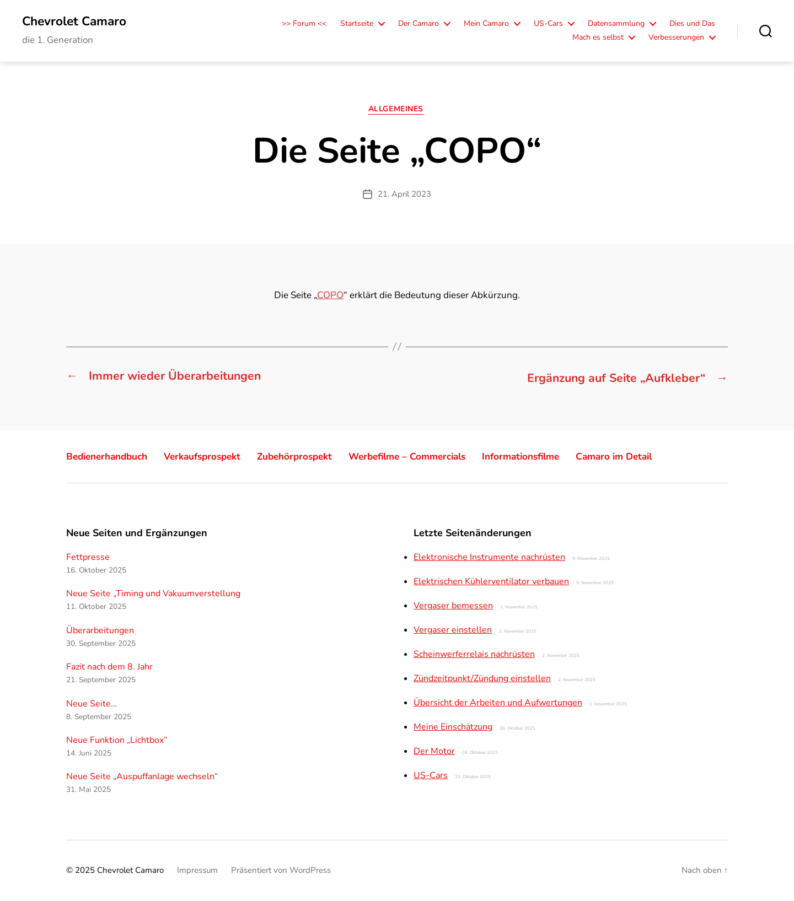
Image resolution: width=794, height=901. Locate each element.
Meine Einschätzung (453, 728)
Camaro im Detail (649, 457)
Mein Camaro (486, 24)
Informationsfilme (550, 457)
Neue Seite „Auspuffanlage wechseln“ (142, 777)
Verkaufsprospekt (212, 457)
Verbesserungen (676, 38)
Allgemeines (397, 111)
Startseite (356, 24)
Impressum (197, 871)
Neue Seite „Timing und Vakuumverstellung (153, 595)
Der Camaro (418, 24)
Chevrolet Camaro (77, 22)
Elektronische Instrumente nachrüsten (489, 558)
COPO (330, 297)
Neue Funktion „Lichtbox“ (116, 741)
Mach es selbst (598, 38)
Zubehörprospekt (310, 457)
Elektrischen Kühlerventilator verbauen (491, 582)
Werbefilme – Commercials (429, 457)
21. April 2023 (404, 195)
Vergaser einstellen (453, 631)
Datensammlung (616, 24)
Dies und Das (692, 24)
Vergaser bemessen (453, 607)
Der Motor (434, 752)
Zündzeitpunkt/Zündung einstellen (482, 679)
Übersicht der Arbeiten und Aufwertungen (498, 704)
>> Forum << (304, 24)
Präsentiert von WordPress (281, 871)
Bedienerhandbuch (110, 457)
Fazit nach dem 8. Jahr (109, 668)
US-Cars (548, 24)
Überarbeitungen (100, 631)
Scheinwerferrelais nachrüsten (474, 655)
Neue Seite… (91, 704)
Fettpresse (88, 558)
